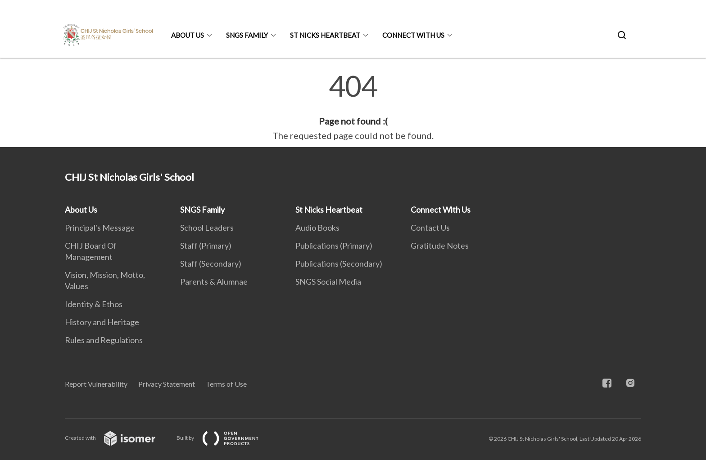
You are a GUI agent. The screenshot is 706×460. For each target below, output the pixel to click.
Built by (224, 437)
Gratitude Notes (440, 245)
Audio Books (317, 227)
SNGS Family (247, 35)
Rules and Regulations (104, 340)
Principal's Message (100, 227)
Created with (117, 437)
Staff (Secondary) (210, 263)
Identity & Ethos (93, 304)
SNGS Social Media (328, 281)
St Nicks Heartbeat (325, 35)
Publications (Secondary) (338, 263)
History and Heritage (102, 322)
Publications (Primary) (333, 245)
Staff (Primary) (205, 245)
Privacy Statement (166, 384)
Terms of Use (226, 384)
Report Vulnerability (96, 384)
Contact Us (430, 227)
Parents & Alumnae (214, 281)
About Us (187, 35)
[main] (353, 107)
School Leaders (207, 227)
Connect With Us (413, 35)
